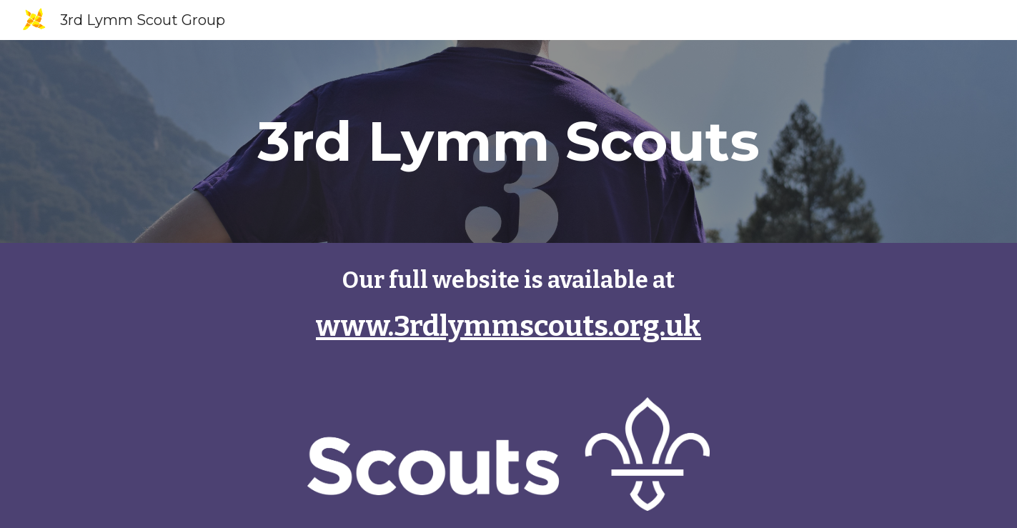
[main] (508, 141)
